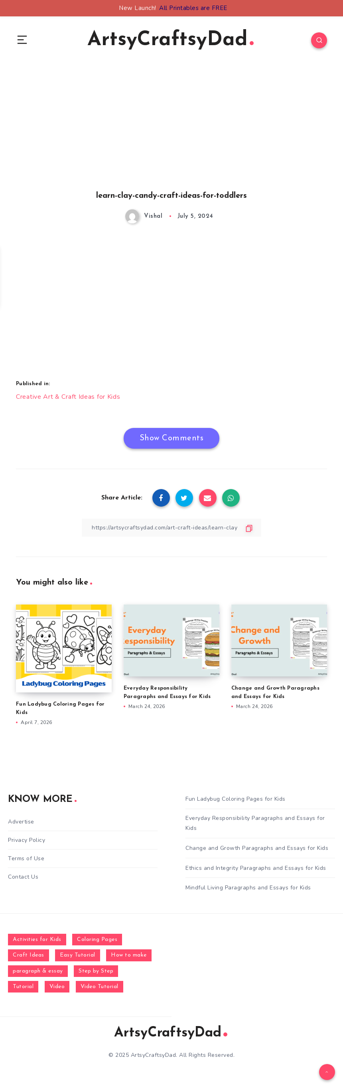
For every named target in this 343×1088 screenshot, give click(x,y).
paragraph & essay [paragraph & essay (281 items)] (38, 971)
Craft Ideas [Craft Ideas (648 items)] (28, 955)
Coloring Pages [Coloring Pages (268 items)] (97, 940)
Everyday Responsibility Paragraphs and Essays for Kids (255, 823)
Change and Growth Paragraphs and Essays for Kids (256, 848)
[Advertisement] (171, 136)
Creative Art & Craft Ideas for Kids (68, 396)
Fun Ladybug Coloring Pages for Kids (235, 799)
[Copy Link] (171, 528)
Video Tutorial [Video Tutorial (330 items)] (99, 987)
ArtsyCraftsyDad (170, 40)
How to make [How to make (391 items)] (129, 955)
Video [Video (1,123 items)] (57, 987)
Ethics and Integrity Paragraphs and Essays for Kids (255, 868)
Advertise (21, 821)
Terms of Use (26, 858)
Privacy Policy (26, 840)
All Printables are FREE (193, 8)
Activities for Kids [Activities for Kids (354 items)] (37, 940)
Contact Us (23, 877)
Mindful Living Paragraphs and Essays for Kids (248, 887)
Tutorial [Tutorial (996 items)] (23, 987)
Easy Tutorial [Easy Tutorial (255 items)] (77, 955)
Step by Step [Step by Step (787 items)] (96, 971)
